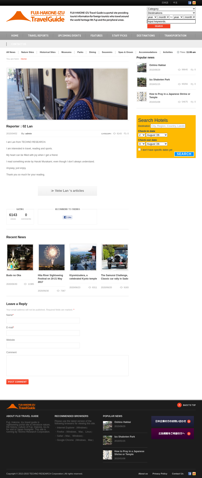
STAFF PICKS (119, 35)
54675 (185, 102)
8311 (94, 287)
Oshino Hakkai (157, 65)
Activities (168, 52)
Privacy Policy (159, 473)
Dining (92, 52)
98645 (185, 70)
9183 (126, 287)
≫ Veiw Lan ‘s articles (67, 190)
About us (143, 473)
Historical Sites (47, 52)
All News (10, 52)
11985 (31, 284)
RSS (194, 2)
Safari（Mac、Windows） (70, 436)
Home (24, 59)
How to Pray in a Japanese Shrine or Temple (129, 453)
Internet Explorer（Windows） (73, 427)
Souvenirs (107, 52)
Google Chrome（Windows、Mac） (76, 440)
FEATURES (97, 35)
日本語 (165, 2)
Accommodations (148, 52)
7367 (63, 291)
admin (28, 133)
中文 (175, 2)
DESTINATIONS (146, 35)
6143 (119, 133)
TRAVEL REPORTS (38, 35)
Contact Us (18, 44)
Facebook (189, 2)
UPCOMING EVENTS (69, 35)
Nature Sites (27, 52)
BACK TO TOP (189, 405)
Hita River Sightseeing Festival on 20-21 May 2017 (50, 278)
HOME (14, 35)
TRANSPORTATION (175, 35)
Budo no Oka (13, 275)
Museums (67, 52)
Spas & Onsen (125, 52)
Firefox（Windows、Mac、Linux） (75, 431)
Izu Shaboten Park (159, 79)
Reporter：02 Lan (19, 126)
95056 (185, 84)
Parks (80, 52)
